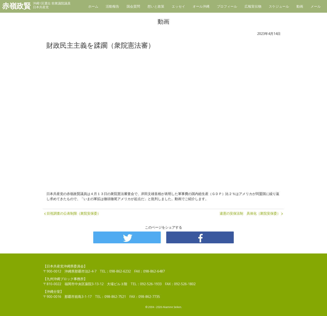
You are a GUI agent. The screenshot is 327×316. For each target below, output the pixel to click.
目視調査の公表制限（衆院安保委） (74, 213)
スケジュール (279, 6)
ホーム (93, 6)
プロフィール (227, 6)
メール (316, 6)
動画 (299, 6)
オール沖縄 (201, 6)
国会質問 (133, 6)
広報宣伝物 (253, 6)
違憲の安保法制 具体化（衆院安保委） (250, 213)
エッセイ (178, 6)
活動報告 (112, 6)
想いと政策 (155, 6)
